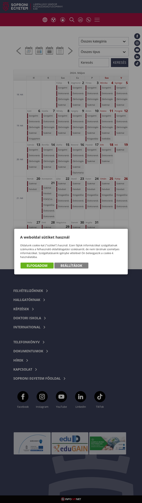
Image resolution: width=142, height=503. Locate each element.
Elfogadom (37, 265)
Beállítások (71, 265)
